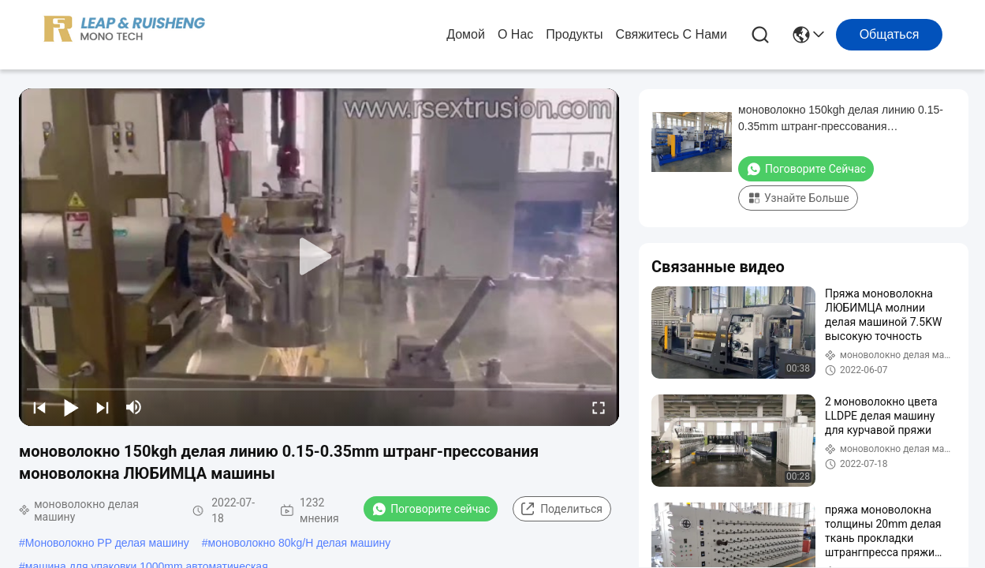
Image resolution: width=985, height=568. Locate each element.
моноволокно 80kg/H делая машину (299, 542)
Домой (465, 34)
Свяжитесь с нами (671, 34)
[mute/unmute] (134, 407)
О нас (515, 34)
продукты (574, 34)
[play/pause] (71, 407)
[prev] (39, 407)
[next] (102, 407)
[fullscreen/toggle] (598, 407)
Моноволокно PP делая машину (107, 542)
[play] (319, 257)
